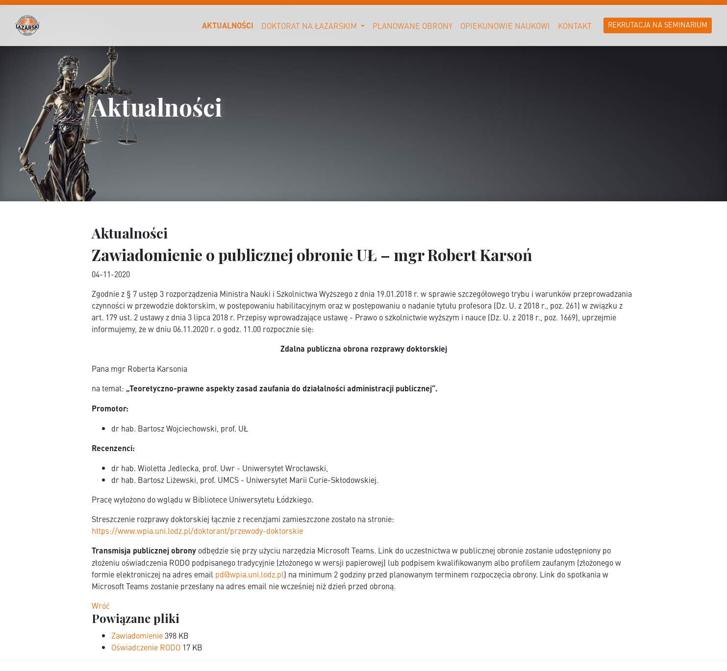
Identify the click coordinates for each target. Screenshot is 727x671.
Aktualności (227, 25)
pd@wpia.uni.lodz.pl (249, 574)
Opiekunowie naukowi (505, 25)
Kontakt (575, 25)
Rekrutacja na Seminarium (657, 24)
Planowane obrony (412, 25)
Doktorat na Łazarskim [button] (310, 25)
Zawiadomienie (138, 635)
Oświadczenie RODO (146, 647)
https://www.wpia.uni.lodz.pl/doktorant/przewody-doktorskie (197, 530)
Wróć (101, 605)
